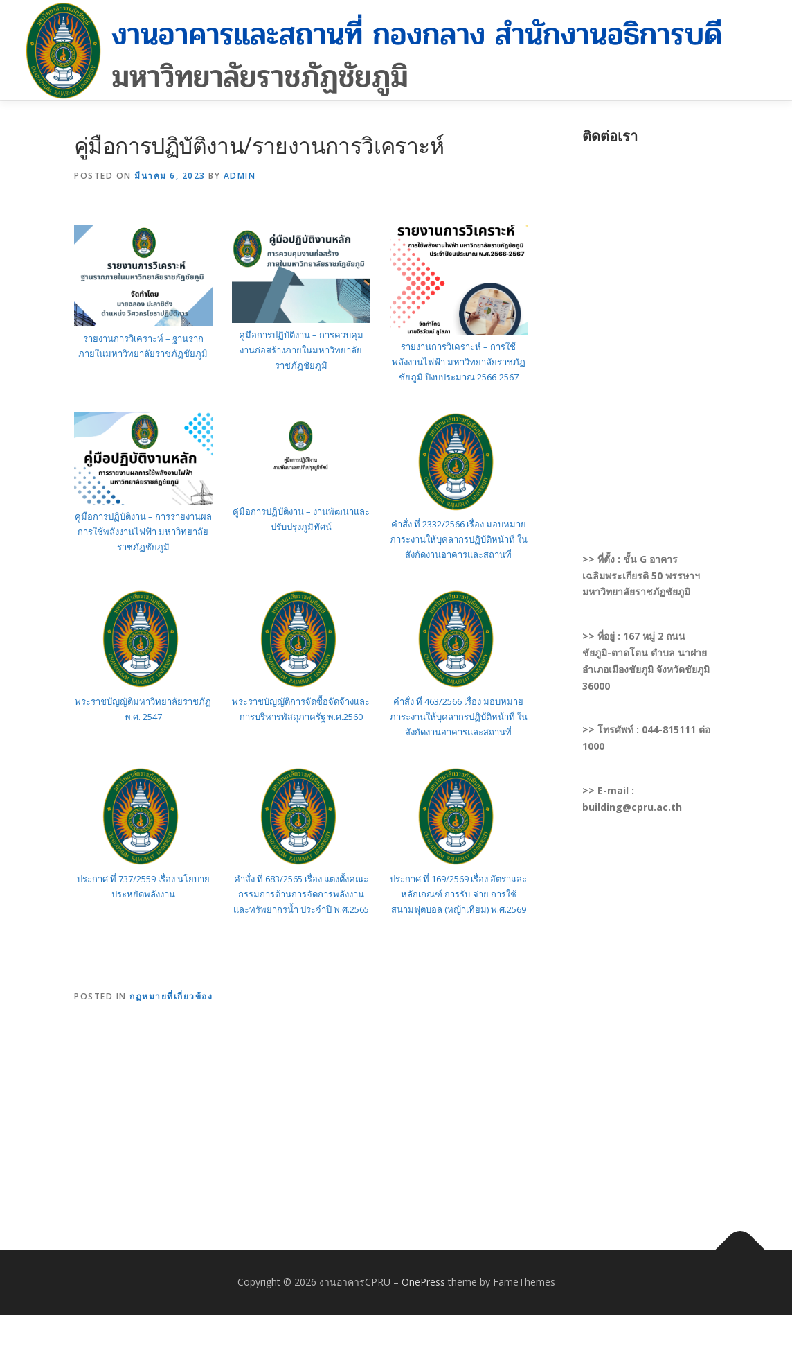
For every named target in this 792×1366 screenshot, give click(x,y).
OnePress (423, 1281)
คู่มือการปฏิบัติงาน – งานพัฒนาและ (301, 511)
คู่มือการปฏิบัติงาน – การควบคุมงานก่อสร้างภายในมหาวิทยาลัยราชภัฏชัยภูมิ (301, 350)
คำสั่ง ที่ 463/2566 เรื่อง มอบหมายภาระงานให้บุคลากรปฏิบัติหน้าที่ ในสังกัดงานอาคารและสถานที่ (459, 716)
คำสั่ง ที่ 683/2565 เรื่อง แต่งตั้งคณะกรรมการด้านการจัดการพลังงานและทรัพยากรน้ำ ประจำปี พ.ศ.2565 (301, 894)
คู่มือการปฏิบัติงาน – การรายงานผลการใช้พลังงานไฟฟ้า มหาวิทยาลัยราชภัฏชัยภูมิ (143, 531)
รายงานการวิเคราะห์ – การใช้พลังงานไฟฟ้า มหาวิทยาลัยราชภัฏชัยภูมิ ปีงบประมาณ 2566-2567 (458, 361)
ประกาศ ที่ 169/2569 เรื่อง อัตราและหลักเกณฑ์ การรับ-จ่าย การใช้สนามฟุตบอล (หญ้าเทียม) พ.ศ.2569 (458, 894)
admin (240, 176)
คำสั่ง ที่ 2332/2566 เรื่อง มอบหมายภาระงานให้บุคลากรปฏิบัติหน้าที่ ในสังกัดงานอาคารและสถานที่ (459, 539)
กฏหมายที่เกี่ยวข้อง (171, 996)
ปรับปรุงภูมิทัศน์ (301, 526)
